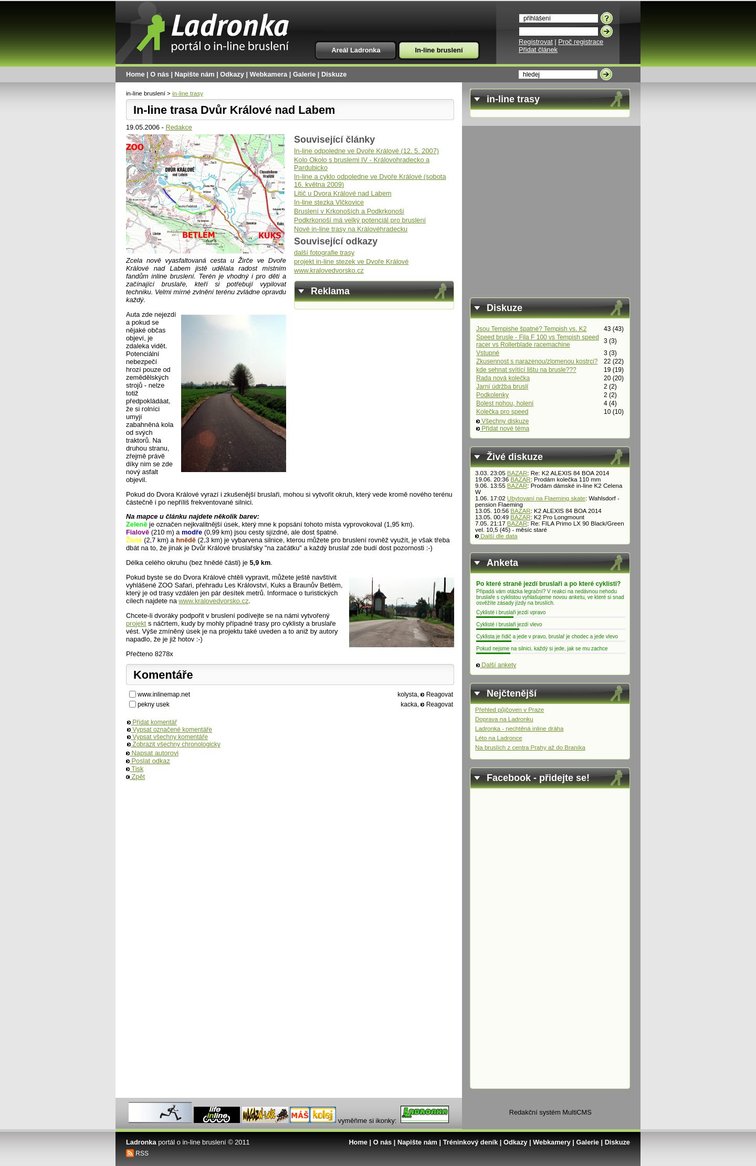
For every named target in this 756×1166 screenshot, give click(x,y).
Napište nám (195, 74)
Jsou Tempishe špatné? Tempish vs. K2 (531, 329)
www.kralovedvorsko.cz (329, 270)
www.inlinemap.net (164, 694)
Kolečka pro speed (502, 411)
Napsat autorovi (152, 753)
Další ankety (496, 665)
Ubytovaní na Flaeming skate (546, 498)
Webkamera (269, 74)
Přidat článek (538, 50)
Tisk (134, 769)
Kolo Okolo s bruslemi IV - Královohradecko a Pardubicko (361, 164)
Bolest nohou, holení (504, 403)
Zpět (135, 776)
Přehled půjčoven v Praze (509, 710)
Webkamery (552, 1142)
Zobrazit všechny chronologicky (173, 744)
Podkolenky (492, 395)
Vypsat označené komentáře (169, 729)
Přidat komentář (152, 722)
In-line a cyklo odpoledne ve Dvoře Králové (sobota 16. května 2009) (370, 180)
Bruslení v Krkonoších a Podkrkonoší (349, 211)
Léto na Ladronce (498, 738)
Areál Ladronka (355, 50)
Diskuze (333, 74)
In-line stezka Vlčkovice (329, 202)
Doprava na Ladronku (504, 719)
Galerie (304, 74)
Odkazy (232, 74)
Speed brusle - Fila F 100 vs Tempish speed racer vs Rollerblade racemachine (537, 341)
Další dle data (496, 536)
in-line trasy (187, 93)
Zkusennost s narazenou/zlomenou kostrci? (536, 361)
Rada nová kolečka (503, 378)
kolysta (407, 694)
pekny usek (154, 704)
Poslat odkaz (148, 761)
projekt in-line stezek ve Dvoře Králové (351, 261)
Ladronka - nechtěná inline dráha (519, 728)
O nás (159, 74)
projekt (136, 623)
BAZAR (517, 473)
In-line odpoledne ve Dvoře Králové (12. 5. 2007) (366, 151)
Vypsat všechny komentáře (167, 737)
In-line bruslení (439, 50)
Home (135, 74)
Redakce (178, 127)
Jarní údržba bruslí (502, 386)
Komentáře (163, 674)
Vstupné (487, 353)
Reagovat (437, 694)
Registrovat (536, 42)
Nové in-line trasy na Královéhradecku (350, 229)
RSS (142, 1153)
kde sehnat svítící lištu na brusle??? (526, 369)
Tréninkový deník (470, 1142)
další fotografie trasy (324, 252)
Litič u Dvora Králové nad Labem (343, 193)
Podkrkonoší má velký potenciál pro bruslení (360, 220)
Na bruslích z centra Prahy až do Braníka (530, 747)
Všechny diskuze (502, 421)
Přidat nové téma (502, 428)
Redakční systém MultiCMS (550, 1112)
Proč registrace (580, 42)
